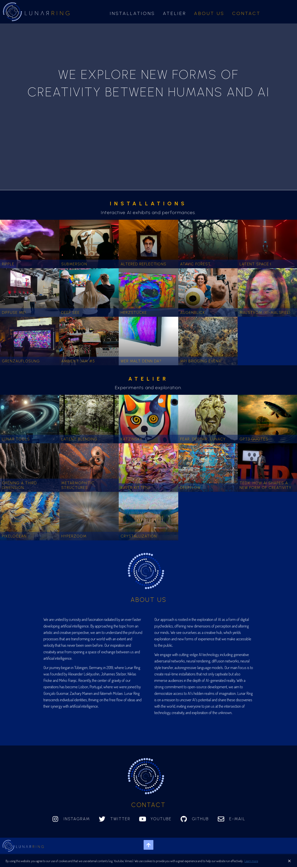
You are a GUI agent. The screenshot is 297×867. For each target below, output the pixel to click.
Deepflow (190, 487)
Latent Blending (79, 439)
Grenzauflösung (21, 361)
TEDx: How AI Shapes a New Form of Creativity (266, 485)
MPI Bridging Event (200, 361)
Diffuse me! (14, 312)
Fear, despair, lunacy (203, 439)
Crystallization (139, 536)
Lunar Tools (16, 439)
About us (209, 13)
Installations (132, 13)
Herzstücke (134, 312)
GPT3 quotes (254, 439)
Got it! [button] (279, 861)
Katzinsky (131, 439)
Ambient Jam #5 (78, 361)
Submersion (74, 264)
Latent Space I (255, 264)
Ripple (8, 264)
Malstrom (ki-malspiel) (265, 312)
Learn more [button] (251, 861)
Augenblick (192, 312)
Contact (246, 13)
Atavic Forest (195, 264)
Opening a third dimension (19, 485)
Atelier (174, 13)
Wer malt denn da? (141, 361)
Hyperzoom (74, 536)
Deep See (70, 312)
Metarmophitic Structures (78, 485)
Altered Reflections (143, 264)
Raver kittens (136, 487)
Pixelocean (14, 536)
